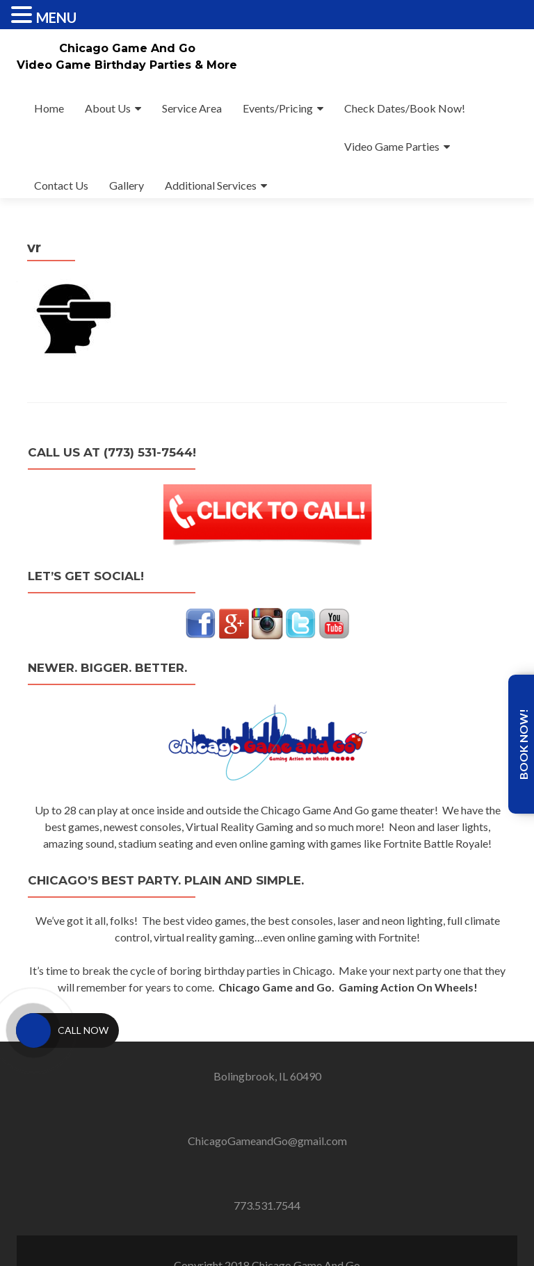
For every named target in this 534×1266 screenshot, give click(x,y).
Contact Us (61, 185)
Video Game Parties (391, 146)
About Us (108, 108)
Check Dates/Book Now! (404, 108)
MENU (56, 17)
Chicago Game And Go (127, 48)
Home (49, 108)
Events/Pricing (278, 108)
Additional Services (211, 185)
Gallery (126, 185)
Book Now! (523, 744)
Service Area (192, 108)
